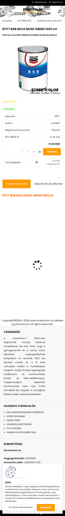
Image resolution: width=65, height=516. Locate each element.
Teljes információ (16, 184)
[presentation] (4, 260)
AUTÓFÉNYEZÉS (24, 20)
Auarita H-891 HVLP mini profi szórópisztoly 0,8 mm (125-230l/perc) (32, 277)
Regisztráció (57, 2)
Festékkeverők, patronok (49, 20)
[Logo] (32, 12)
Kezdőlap (7, 20)
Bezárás (45, 507)
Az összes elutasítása (21, 507)
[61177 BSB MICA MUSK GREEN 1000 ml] (32, 68)
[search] (60, 11)
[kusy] (28, 151)
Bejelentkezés (41, 2)
